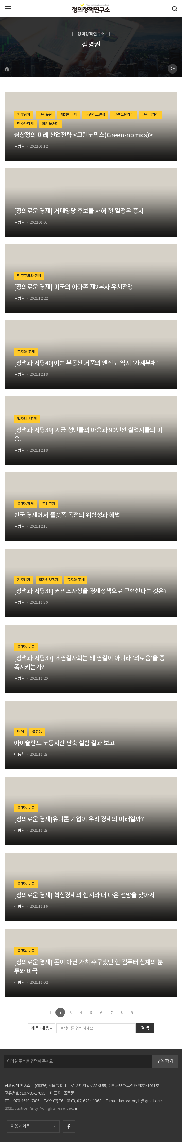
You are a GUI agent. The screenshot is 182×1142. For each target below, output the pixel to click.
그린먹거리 (150, 114)
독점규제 (48, 504)
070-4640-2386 (26, 1101)
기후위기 (23, 114)
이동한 (19, 755)
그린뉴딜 (45, 114)
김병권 (19, 147)
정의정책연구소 (17, 1086)
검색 (145, 1028)
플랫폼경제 (25, 504)
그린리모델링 (95, 114)
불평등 (37, 732)
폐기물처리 (50, 124)
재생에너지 (68, 114)
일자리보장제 (27, 419)
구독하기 (165, 1061)
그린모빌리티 (123, 114)
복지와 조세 (25, 352)
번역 (20, 732)
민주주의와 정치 (29, 276)
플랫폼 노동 (25, 647)
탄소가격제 (25, 124)
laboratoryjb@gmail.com (141, 1101)
